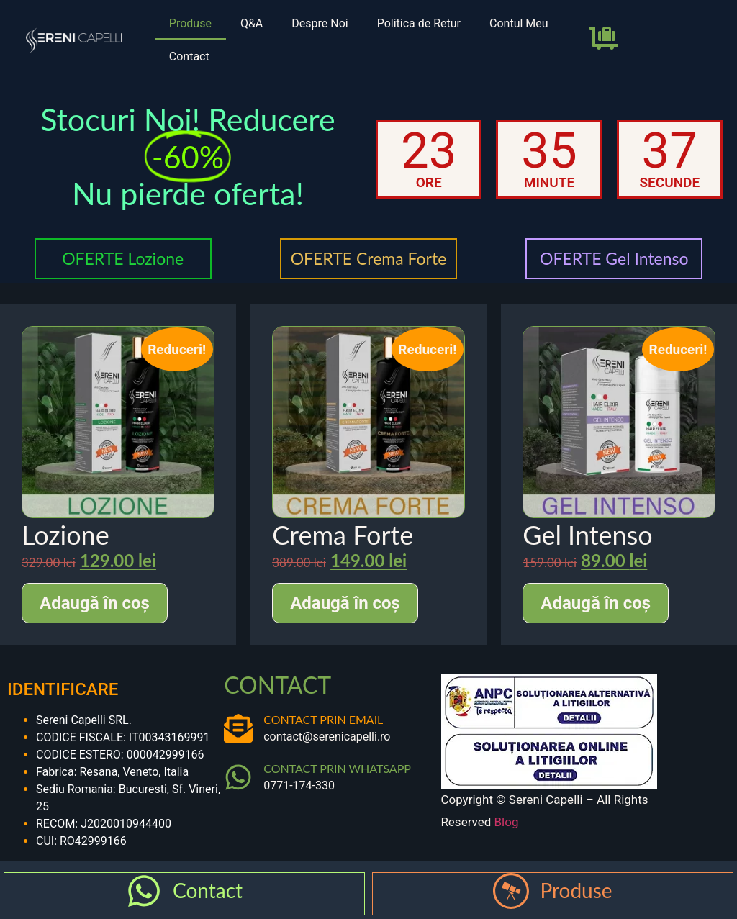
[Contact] (144, 891)
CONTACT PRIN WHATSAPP (337, 768)
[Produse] (511, 891)
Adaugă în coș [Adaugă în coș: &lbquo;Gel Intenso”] (596, 603)
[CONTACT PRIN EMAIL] (238, 728)
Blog (506, 822)
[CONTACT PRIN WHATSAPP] (238, 777)
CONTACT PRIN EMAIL (323, 719)
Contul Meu (518, 23)
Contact (189, 56)
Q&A (251, 23)
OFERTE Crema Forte (369, 258)
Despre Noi (319, 23)
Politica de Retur (419, 23)
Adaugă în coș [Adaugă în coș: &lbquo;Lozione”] (95, 603)
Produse (190, 23)
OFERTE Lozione (123, 258)
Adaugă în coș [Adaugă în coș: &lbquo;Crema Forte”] (345, 603)
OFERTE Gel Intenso (614, 258)
